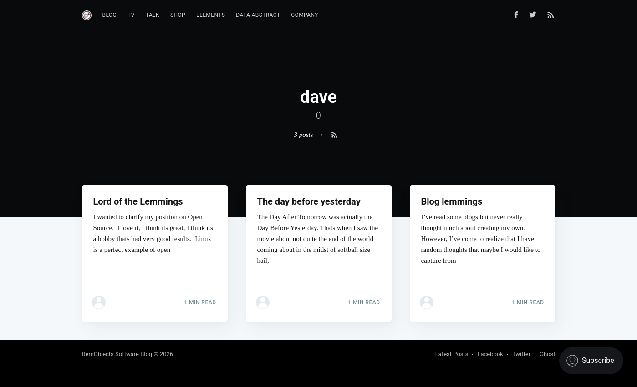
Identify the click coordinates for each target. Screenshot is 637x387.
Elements (210, 15)
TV (131, 15)
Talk (152, 15)
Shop (177, 15)
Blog (109, 15)
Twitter (521, 354)
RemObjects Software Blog (117, 354)
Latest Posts (452, 354)
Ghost (547, 354)
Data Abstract (258, 15)
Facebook (490, 354)
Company (304, 15)
